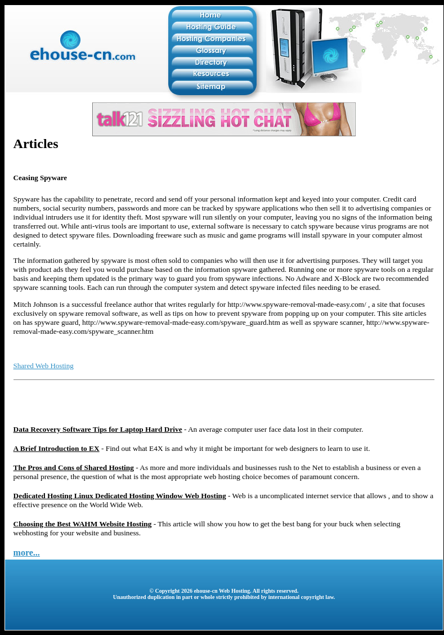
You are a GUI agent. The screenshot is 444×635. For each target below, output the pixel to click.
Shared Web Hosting (44, 365)
